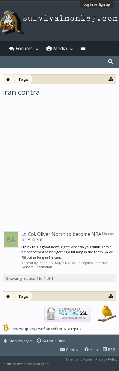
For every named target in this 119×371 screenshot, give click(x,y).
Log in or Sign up (96, 4)
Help (91, 349)
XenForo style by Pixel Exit (71, 363)
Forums (24, 48)
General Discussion (36, 267)
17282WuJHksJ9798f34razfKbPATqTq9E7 (45, 329)
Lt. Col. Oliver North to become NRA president (61, 237)
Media (60, 48)
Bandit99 (46, 262)
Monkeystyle (18, 340)
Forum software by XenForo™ (25, 363)
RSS (109, 349)
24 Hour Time (51, 340)
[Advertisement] (59, 159)
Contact (70, 349)
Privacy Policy (106, 359)
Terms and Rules (78, 359)
